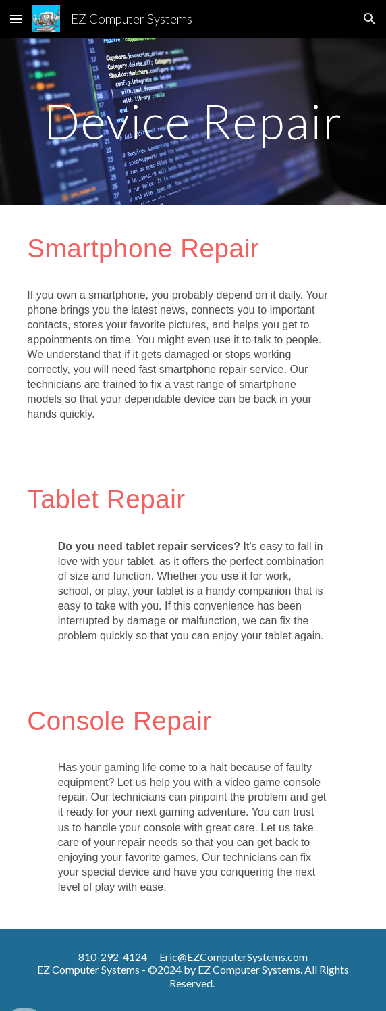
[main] (193, 121)
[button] (16, 18)
